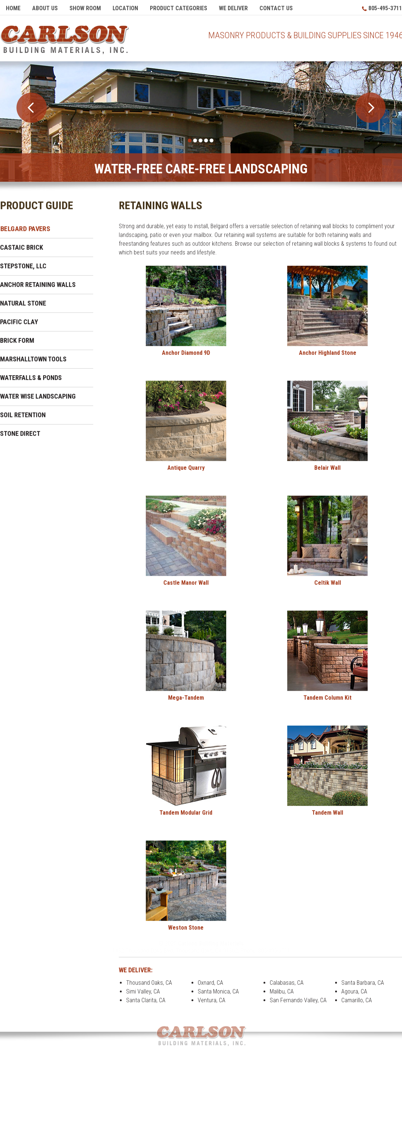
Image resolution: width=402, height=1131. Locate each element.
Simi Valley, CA (143, 993)
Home (13, 8)
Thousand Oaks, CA (149, 985)
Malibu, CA (282, 993)
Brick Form (17, 343)
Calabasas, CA (287, 985)
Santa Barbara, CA (362, 985)
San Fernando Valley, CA (298, 1002)
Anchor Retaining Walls (38, 287)
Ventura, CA (211, 1002)
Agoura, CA (354, 993)
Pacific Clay (19, 324)
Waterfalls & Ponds (31, 380)
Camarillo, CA (356, 1002)
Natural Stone (23, 305)
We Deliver (233, 8)
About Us (45, 8)
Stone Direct (20, 436)
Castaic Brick (21, 250)
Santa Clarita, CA (146, 1002)
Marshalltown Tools (33, 361)
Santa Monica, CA (218, 993)
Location (125, 8)
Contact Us (276, 8)
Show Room (85, 8)
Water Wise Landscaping (38, 399)
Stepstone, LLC (23, 268)
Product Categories (178, 8)
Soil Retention (23, 417)
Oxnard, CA (210, 985)
